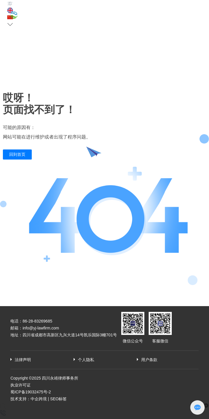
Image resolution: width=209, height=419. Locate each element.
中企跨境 (39, 399)
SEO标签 (58, 399)
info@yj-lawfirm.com (41, 328)
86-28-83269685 (37, 321)
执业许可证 (20, 385)
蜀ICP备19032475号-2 (30, 392)
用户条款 (149, 359)
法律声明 (23, 359)
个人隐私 (86, 359)
